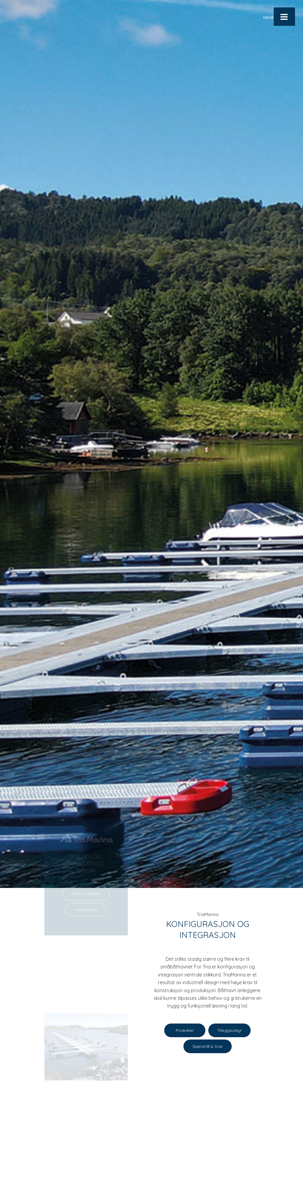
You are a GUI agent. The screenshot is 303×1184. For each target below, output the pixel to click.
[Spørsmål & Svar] (207, 1047)
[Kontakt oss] (86, 865)
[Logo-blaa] (29, 17)
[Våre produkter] (86, 849)
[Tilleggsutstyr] (229, 1031)
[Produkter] (184, 1031)
